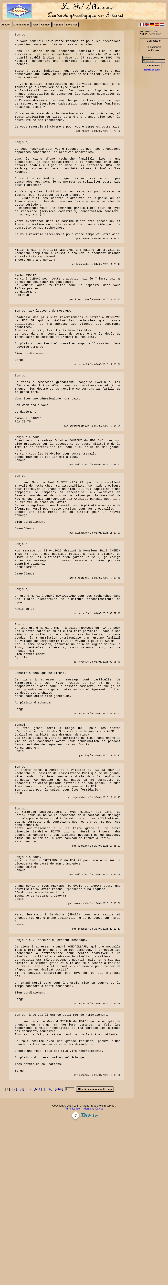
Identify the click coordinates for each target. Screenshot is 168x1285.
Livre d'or (71, 24)
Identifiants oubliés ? (153, 70)
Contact (45, 24)
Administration (73, 1269)
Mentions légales (93, 1269)
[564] (37, 1250)
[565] (48, 1250)
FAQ (35, 24)
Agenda (58, 24)
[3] (21, 1250)
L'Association (21, 24)
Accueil (5, 24)
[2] (14, 1250)
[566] (59, 1250)
